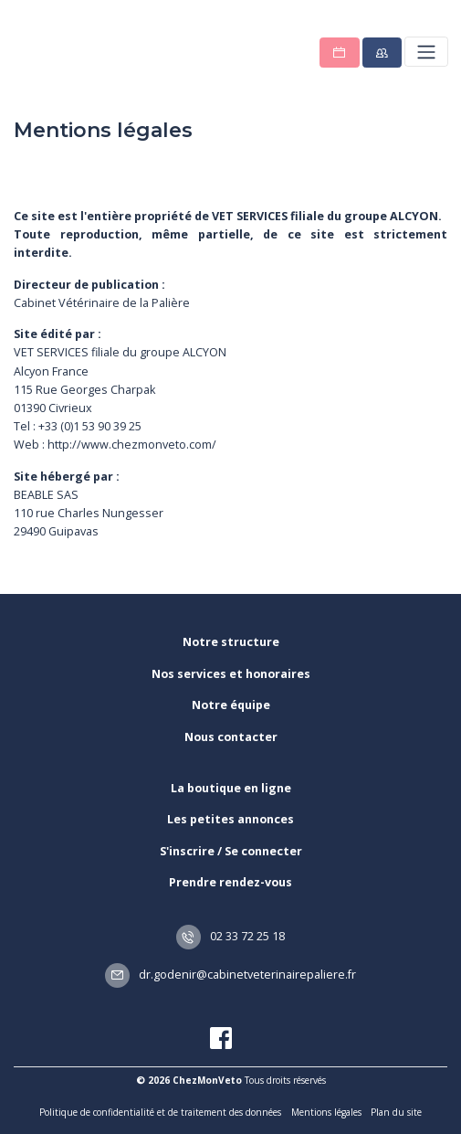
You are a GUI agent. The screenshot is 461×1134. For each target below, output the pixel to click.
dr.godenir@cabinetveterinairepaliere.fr (231, 974)
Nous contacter (231, 737)
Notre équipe (231, 705)
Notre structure (231, 642)
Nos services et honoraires (231, 674)
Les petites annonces (230, 819)
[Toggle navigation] (425, 52)
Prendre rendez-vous (230, 882)
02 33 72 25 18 (231, 936)
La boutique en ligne (231, 788)
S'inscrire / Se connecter (231, 851)
